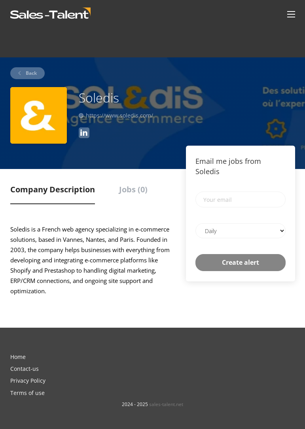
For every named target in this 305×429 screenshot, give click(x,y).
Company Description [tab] (52, 189)
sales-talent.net (166, 404)
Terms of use (27, 393)
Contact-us (24, 368)
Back (31, 73)
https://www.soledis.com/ (119, 115)
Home (18, 357)
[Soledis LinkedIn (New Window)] (84, 134)
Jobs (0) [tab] (133, 189)
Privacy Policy (27, 380)
